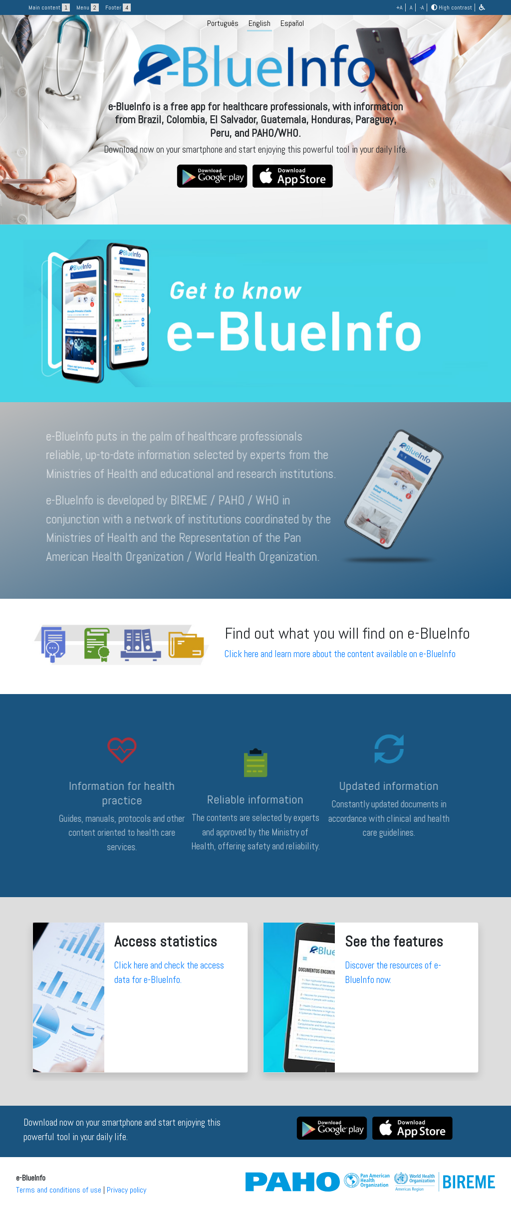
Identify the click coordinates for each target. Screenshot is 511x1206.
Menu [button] (87, 7)
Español (292, 23)
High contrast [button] (451, 7)
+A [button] (399, 7)
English (259, 23)
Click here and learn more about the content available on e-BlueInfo (340, 654)
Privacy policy (126, 1190)
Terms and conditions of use (58, 1190)
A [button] (411, 7)
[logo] (255, 113)
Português (223, 23)
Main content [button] (49, 7)
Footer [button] (118, 7)
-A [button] (422, 7)
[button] (482, 7)
